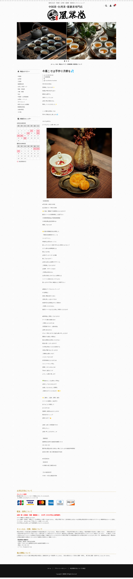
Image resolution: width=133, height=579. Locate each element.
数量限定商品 (21, 108)
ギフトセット (21, 103)
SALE (49, 65)
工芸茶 (19, 83)
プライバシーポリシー (60, 570)
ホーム (39, 65)
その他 (19, 113)
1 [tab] (64, 61)
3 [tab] (68, 61)
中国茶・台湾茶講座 (23, 98)
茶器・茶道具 (21, 90)
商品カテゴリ (61, 65)
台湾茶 (19, 80)
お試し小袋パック (22, 88)
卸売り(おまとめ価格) (23, 106)
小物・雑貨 (21, 93)
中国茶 (19, 78)
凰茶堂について (90, 65)
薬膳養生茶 (21, 85)
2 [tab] (66, 61)
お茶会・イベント (22, 100)
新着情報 (75, 65)
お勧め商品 (21, 111)
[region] (66, 40)
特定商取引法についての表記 (77, 570)
